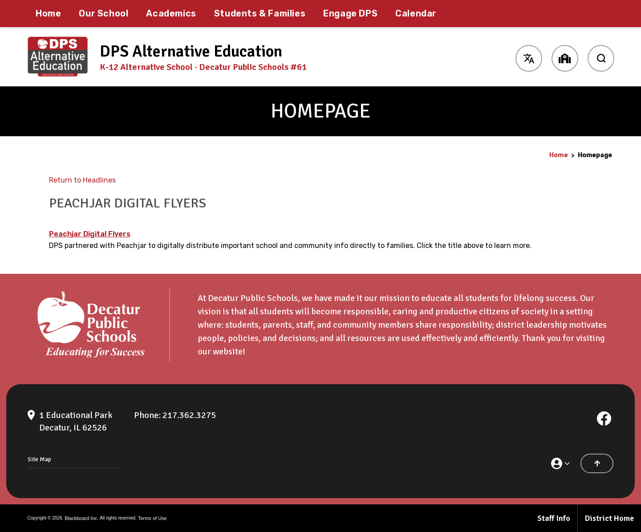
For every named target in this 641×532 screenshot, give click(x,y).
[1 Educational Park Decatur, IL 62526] (76, 421)
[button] (528, 57)
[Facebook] (604, 418)
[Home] (48, 13)
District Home (609, 518)
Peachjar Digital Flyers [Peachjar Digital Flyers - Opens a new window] (89, 234)
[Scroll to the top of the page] (596, 463)
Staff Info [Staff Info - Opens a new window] (553, 518)
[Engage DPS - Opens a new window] (350, 13)
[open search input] (601, 57)
